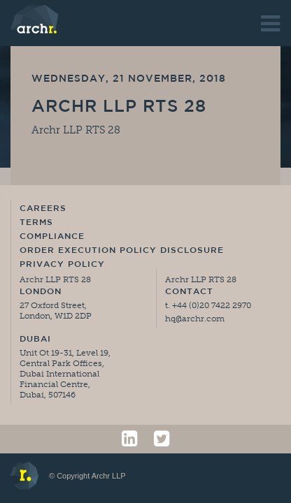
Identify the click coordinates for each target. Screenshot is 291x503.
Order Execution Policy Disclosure (122, 251)
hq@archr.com (195, 318)
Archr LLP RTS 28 (118, 107)
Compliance (52, 237)
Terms (36, 223)
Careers (43, 209)
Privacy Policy (62, 265)
